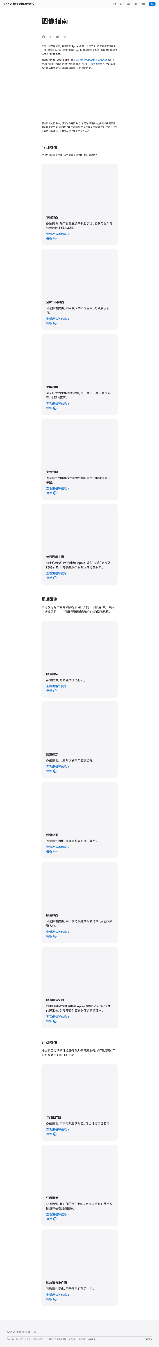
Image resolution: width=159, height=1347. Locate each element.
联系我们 (52, 1339)
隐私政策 (62, 1339)
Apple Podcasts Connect (91, 60)
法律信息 (82, 1339)
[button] (43, 37)
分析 (136, 4)
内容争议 (91, 1339)
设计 (121, 4)
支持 (143, 4)
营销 (129, 4)
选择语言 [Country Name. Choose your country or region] (148, 1339)
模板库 (94, 63)
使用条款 (72, 1339)
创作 (114, 4)
